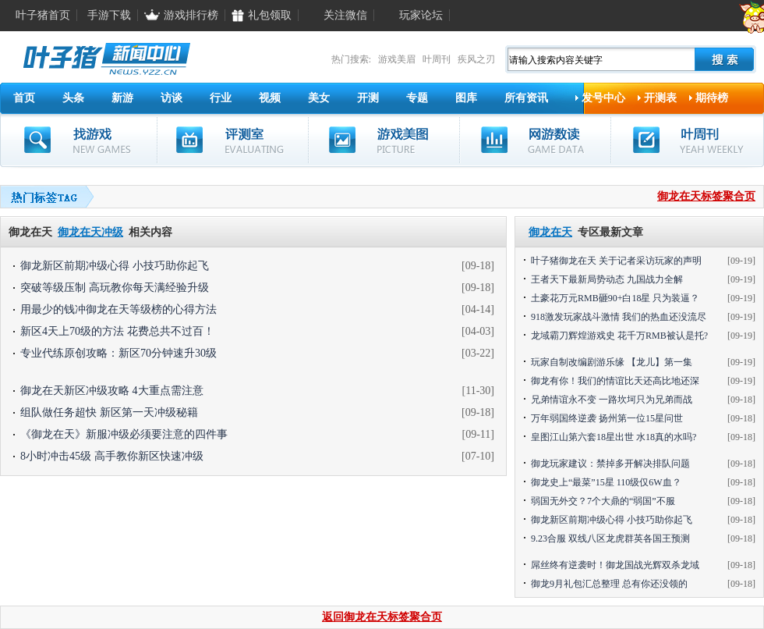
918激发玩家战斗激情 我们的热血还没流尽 (618, 316)
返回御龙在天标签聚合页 (382, 617)
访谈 (171, 98)
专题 (417, 98)
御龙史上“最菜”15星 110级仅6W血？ (606, 482)
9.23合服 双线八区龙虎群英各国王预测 (610, 538)
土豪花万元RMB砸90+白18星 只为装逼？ (615, 298)
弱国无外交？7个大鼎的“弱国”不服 (603, 501)
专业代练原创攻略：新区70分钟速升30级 (118, 353)
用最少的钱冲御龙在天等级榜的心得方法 (118, 309)
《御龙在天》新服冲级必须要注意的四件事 (124, 434)
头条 (73, 98)
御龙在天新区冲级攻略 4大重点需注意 (111, 390)
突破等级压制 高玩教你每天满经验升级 (114, 287)
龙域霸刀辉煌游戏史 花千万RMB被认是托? (619, 335)
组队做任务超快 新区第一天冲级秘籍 (109, 412)
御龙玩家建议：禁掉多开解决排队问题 (610, 463)
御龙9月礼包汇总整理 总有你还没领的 (609, 583)
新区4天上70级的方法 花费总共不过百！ (117, 331)
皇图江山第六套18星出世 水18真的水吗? (613, 437)
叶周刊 (437, 59)
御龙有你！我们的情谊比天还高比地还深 (615, 380)
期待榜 (711, 98)
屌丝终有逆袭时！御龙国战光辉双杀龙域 (615, 565)
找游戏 (79, 140)
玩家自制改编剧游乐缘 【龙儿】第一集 (611, 362)
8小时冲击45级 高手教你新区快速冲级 (111, 456)
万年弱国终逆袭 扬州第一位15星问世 (607, 418)
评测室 (232, 140)
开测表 (660, 98)
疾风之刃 (476, 59)
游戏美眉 (397, 59)
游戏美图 (384, 140)
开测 (368, 98)
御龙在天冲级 (90, 232)
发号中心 (603, 98)
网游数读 (535, 140)
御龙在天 (550, 232)
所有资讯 (526, 98)
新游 (122, 98)
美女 (319, 98)
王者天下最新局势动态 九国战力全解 (607, 279)
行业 (221, 98)
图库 (466, 98)
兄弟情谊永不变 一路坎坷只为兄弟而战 (611, 399)
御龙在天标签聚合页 (706, 196)
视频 (270, 98)
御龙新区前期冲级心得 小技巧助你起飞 (114, 266)
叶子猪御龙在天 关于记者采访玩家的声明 (616, 260)
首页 (24, 98)
